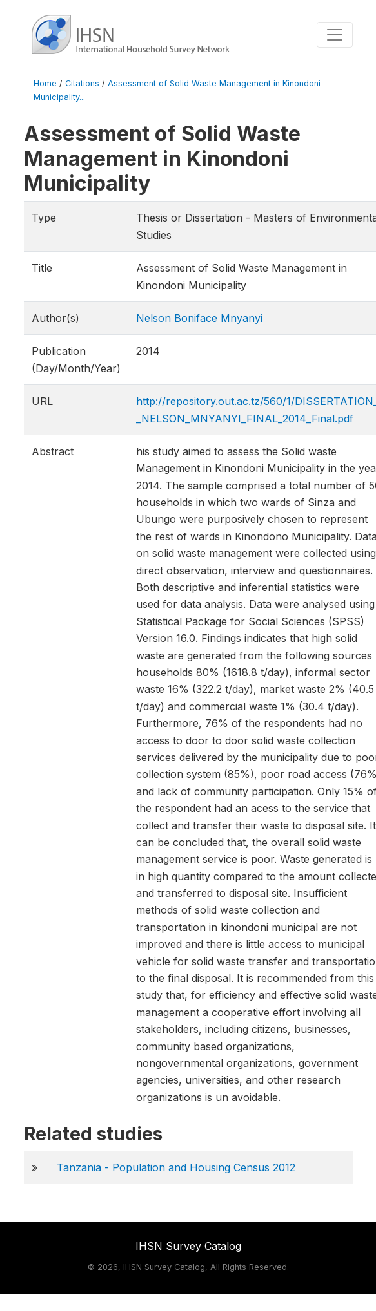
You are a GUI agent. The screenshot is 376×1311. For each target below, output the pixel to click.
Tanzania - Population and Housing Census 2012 (176, 1167)
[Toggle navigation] (335, 35)
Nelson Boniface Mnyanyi (199, 318)
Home (45, 83)
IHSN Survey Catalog (188, 1246)
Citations (82, 83)
